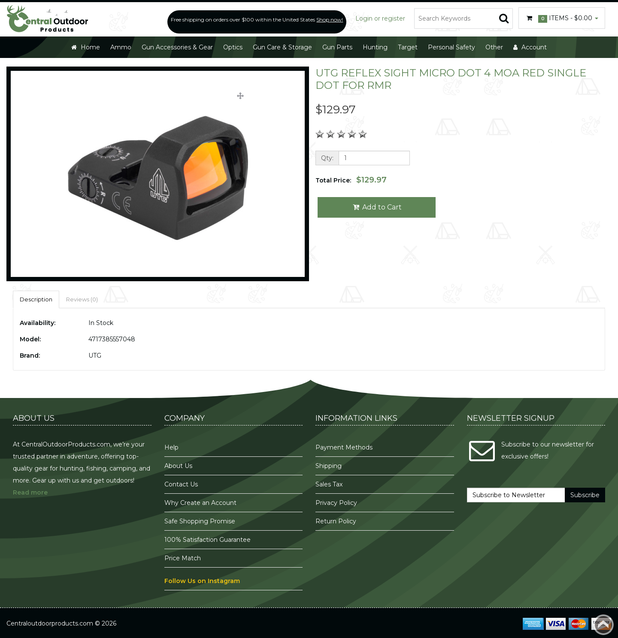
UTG (94, 355)
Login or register (380, 18)
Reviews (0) (82, 299)
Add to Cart (376, 207)
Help (171, 447)
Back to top (603, 624)
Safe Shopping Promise (199, 521)
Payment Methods (344, 447)
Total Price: (351, 180)
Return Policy (335, 521)
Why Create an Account (200, 503)
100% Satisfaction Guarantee (208, 540)
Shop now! (329, 19)
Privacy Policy (337, 503)
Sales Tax (328, 484)
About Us (178, 466)
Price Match (182, 558)
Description (36, 299)
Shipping (328, 466)
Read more (30, 492)
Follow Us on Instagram (202, 581)
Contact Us (181, 484)
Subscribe (585, 495)
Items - (561, 18)
